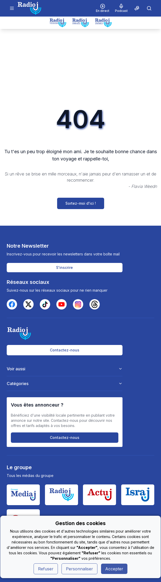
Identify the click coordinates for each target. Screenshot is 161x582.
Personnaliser (79, 568)
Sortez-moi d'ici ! (80, 203)
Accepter (114, 568)
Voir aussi (64, 368)
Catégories (64, 383)
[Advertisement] (80, 68)
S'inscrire (64, 267)
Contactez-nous (64, 350)
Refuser (45, 568)
